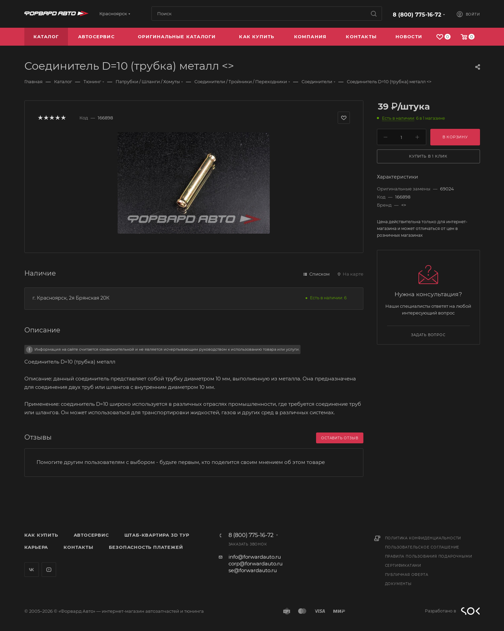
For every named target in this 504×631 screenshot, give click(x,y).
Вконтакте (31, 569)
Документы (398, 584)
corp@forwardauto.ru (256, 563)
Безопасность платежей (146, 547)
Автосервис (91, 535)
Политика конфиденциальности (423, 538)
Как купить (41, 535)
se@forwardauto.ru (253, 570)
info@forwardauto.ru (255, 557)
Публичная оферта (406, 574)
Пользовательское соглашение (422, 547)
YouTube (49, 569)
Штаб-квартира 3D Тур (156, 535)
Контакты (78, 547)
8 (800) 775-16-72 (417, 14)
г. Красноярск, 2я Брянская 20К (71, 298)
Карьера (36, 547)
